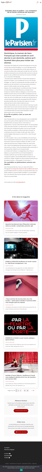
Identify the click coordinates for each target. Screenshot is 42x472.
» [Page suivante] (31, 390)
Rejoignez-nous (22, 410)
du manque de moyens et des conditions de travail (24, 168)
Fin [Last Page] (33, 390)
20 (27, 390)
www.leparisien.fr (20, 182)
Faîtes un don (22, 432)
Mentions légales (9, 449)
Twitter (6, 457)
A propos (6, 447)
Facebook (7, 455)
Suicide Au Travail (21, 14)
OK (21, 470)
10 (24, 390)
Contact (6, 453)
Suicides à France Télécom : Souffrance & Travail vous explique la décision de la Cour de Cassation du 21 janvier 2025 (20, 377)
